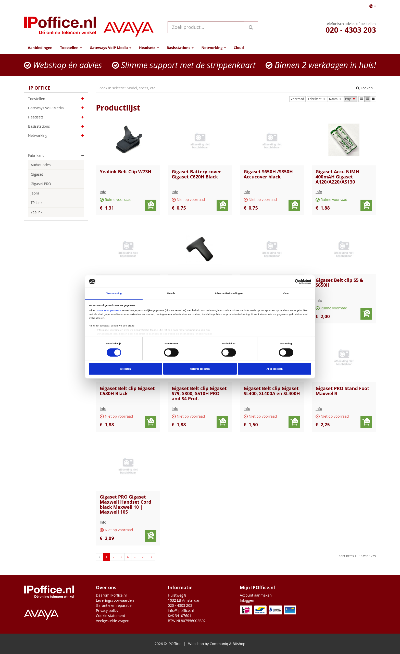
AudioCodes (41, 164)
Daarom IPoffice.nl (111, 595)
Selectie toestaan (200, 369)
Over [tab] (286, 293)
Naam (335, 99)
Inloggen (247, 600)
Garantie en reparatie (114, 605)
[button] (373, 6)
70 (143, 557)
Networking (56, 135)
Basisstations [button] (180, 47)
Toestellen (56, 98)
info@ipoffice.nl (181, 610)
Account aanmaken (256, 595)
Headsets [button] (149, 47)
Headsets (56, 117)
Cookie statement (110, 615)
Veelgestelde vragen (112, 620)
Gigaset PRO (41, 183)
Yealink (36, 212)
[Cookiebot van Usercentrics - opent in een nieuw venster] (289, 281)
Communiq (219, 643)
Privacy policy (107, 610)
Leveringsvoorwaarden (115, 600)
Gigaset (37, 174)
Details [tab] (171, 293)
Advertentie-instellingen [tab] (229, 293)
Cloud (239, 47)
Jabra (35, 193)
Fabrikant (317, 99)
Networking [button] (213, 47)
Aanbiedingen (40, 47)
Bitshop (239, 643)
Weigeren (125, 369)
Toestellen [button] (71, 47)
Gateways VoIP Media (56, 108)
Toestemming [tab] (114, 293)
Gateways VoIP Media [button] (110, 47)
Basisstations (56, 126)
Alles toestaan (274, 369)
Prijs (350, 99)
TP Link (37, 202)
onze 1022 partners (109, 310)
